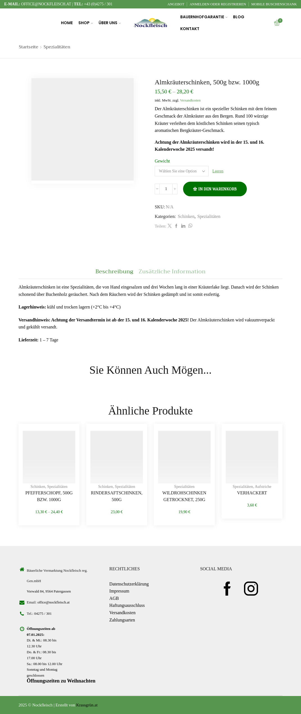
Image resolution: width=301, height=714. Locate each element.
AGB (114, 598)
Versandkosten (190, 100)
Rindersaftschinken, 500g (117, 496)
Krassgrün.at (86, 705)
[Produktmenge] (166, 189)
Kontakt (189, 28)
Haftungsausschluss (127, 605)
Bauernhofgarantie (203, 17)
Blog (238, 17)
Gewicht (162, 161)
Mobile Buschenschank (274, 4)
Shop (85, 23)
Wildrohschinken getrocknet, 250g (184, 496)
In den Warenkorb (217, 189)
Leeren (218, 171)
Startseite (28, 47)
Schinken (186, 216)
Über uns (110, 23)
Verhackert (252, 492)
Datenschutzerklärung (129, 584)
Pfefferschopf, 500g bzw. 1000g (49, 496)
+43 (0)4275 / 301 (98, 4)
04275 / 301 (43, 613)
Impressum (119, 591)
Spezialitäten (57, 47)
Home (67, 23)
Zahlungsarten (122, 620)
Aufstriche (263, 487)
